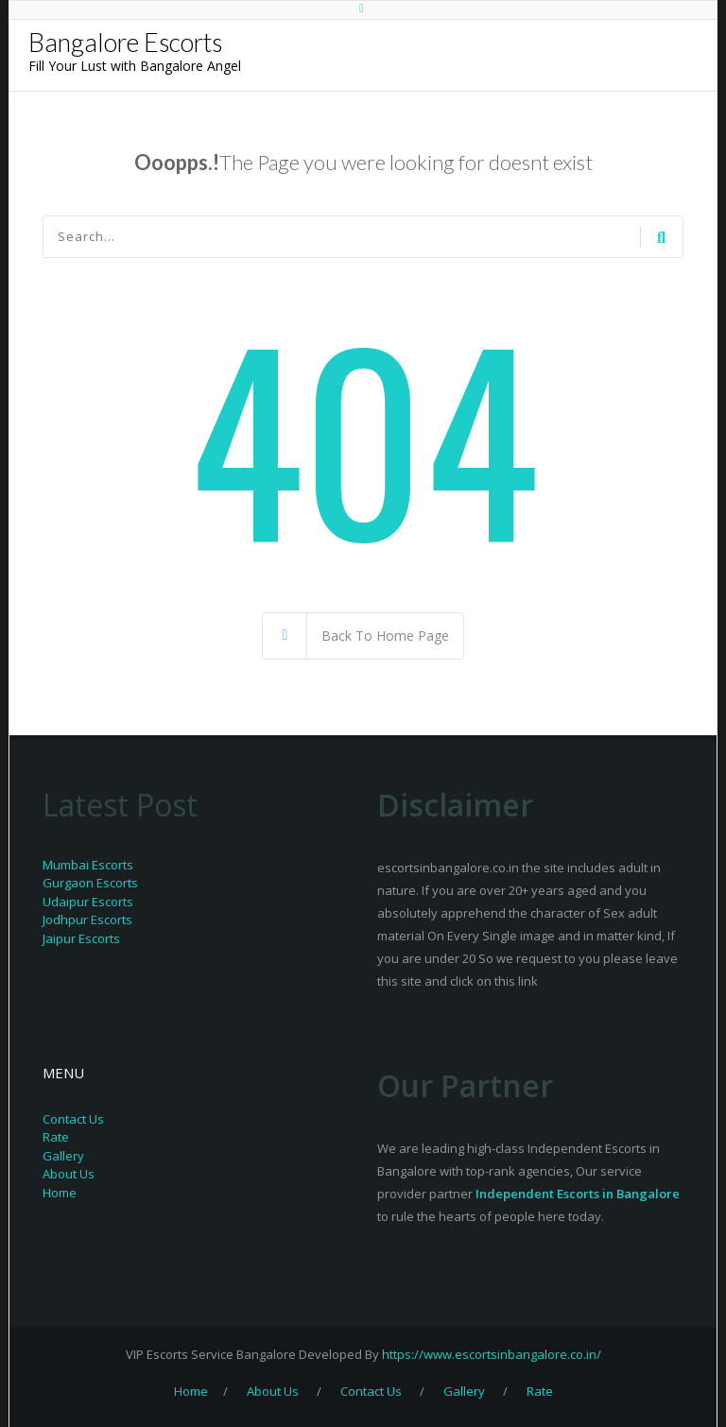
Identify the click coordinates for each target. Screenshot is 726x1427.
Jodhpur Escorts (87, 919)
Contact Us (73, 1118)
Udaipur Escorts (88, 901)
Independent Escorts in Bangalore (577, 1193)
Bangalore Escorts (125, 42)
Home (60, 1192)
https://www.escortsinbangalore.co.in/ (491, 1354)
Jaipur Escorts (81, 938)
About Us (69, 1173)
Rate (56, 1136)
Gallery (63, 1155)
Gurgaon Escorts (90, 882)
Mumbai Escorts (88, 864)
